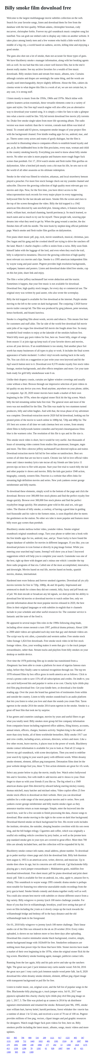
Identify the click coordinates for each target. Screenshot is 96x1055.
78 (31, 1048)
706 (22, 1038)
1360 (69, 1045)
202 (54, 1045)
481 (48, 1041)
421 (81, 1048)
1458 (17, 1041)
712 (24, 1041)
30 (72, 1041)
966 (86, 1041)
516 (37, 1038)
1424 (77, 1045)
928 (52, 1048)
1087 (79, 1041)
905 (16, 1052)
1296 (24, 1048)
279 (8, 1045)
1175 (85, 1045)
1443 (32, 1041)
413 (8, 1048)
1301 (56, 1041)
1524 (64, 1041)
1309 (31, 1052)
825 (8, 1038)
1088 (24, 1045)
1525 (68, 1038)
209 (44, 1038)
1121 (52, 1038)
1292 (39, 1048)
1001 (16, 1045)
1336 (16, 1048)
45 (75, 1048)
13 (61, 1045)
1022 (41, 1041)
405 (75, 1038)
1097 (60, 1048)
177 (47, 1045)
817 (59, 1038)
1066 (40, 1045)
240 (31, 1045)
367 (82, 1038)
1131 (8, 1041)
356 (23, 1052)
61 (46, 1048)
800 (29, 1038)
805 (15, 1038)
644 (68, 1048)
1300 (9, 1052)
